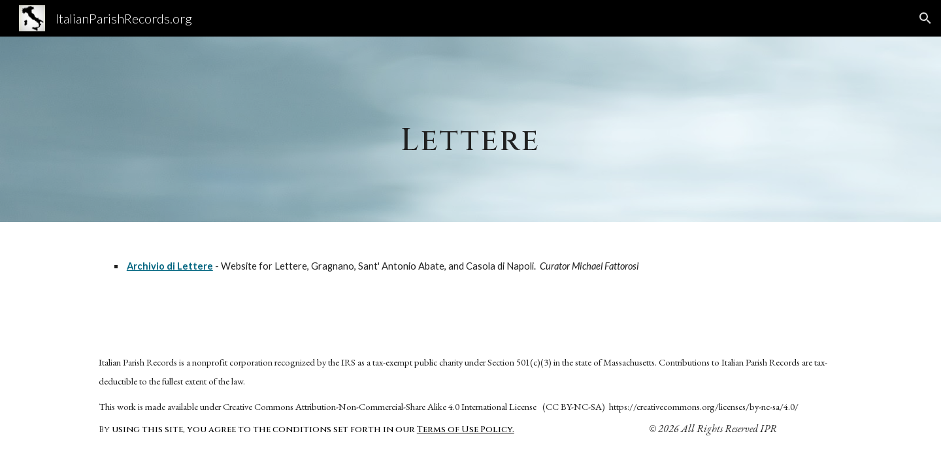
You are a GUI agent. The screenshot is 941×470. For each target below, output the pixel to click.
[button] (925, 18)
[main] (470, 129)
